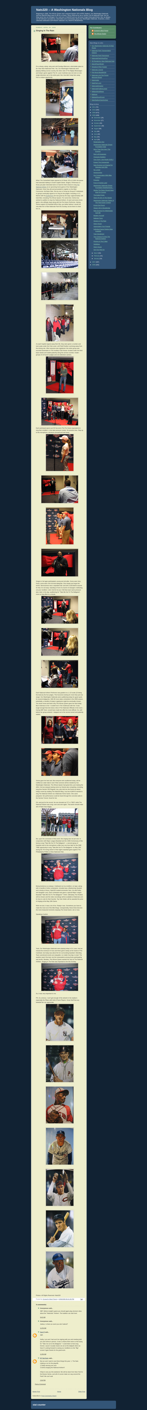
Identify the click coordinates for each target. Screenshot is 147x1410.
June (96, 134)
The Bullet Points (99, 195)
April (95, 139)
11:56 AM (43, 1354)
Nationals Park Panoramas (100, 55)
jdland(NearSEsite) (98, 64)
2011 (94, 107)
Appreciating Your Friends (102, 226)
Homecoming (98, 172)
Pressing (96, 180)
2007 (94, 262)
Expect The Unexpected (101, 162)
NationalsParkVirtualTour (100, 58)
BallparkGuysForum (98, 97)
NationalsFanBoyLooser (99, 89)
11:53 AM (43, 1328)
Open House (98, 224)
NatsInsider (95, 80)
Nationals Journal (97, 70)
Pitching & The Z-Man (101, 241)
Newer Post (36, 1391)
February (97, 256)
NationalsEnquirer (97, 86)
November (97, 120)
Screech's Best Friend (101, 30)
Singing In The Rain (100, 221)
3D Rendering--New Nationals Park (103, 61)
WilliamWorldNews (98, 91)
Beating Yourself (99, 215)
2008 (94, 115)
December (97, 117)
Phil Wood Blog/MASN (99, 72)
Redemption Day (99, 142)
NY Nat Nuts (44, 1358)
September (97, 126)
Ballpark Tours (98, 218)
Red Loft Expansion (100, 154)
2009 (94, 112)
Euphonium (49, 196)
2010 (94, 110)
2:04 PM (42, 1380)
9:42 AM (42, 1317)
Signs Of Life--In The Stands (103, 198)
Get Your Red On (99, 250)
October (96, 123)
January (96, 258)
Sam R (42, 1332)
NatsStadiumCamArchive (100, 100)
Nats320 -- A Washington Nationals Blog (64, 9)
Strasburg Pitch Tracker (99, 67)
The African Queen (100, 34)
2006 (94, 265)
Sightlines (97, 244)
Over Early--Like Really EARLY (104, 159)
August (96, 128)
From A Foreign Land (100, 183)
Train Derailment (99, 234)
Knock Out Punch (99, 205)
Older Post (81, 1391)
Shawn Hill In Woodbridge (102, 208)
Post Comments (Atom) (48, 1396)
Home (59, 1391)
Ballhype (94, 94)
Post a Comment (40, 1384)
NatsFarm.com (96, 83)
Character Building (100, 157)
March (96, 253)
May (95, 137)
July (95, 131)
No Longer (97, 170)
